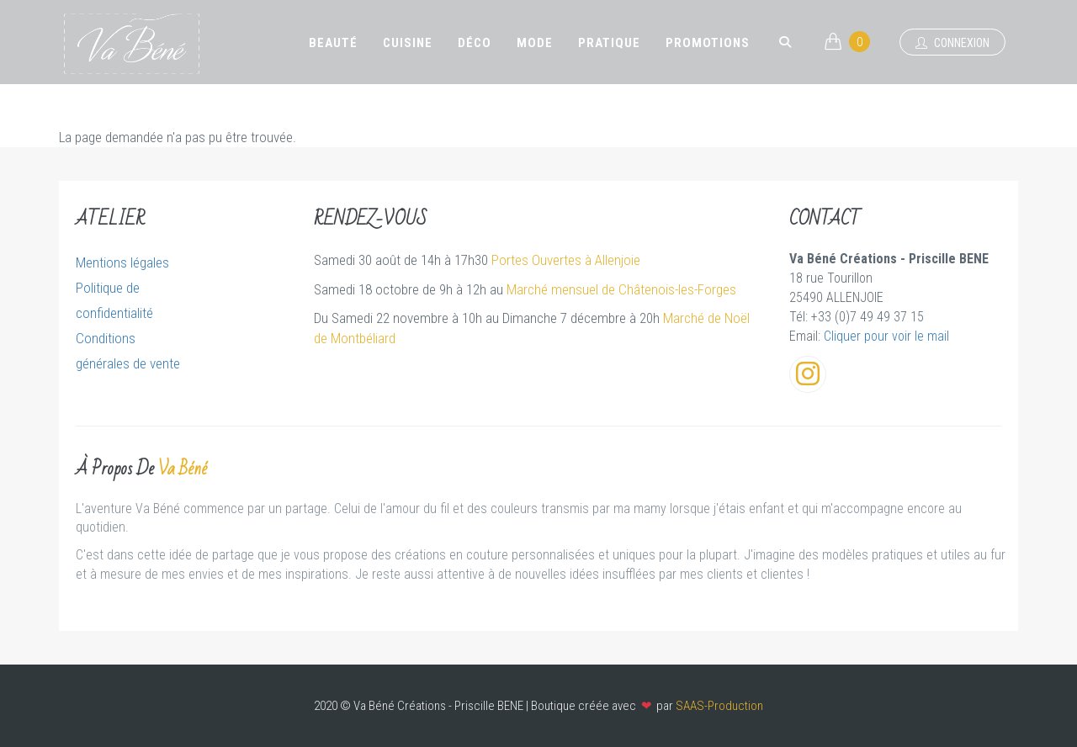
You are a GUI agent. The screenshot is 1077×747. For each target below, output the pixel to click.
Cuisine (407, 42)
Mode (535, 42)
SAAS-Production (719, 705)
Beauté (333, 42)
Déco (474, 42)
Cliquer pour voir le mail (886, 336)
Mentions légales (122, 262)
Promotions (708, 42)
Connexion (952, 43)
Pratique (609, 42)
